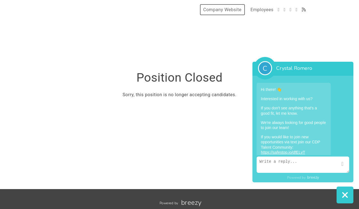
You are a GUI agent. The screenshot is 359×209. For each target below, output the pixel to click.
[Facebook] (284, 9)
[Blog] (304, 9)
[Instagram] (290, 9)
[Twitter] (278, 9)
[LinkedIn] (296, 9)
